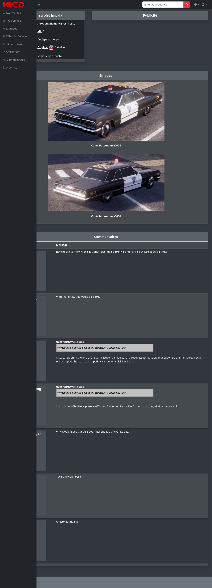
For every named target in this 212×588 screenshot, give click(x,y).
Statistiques (11, 52)
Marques (10, 28)
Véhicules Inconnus (16, 36)
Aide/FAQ (10, 67)
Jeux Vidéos (12, 21)
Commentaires (14, 60)
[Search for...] (163, 4)
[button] (197, 4)
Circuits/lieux (12, 44)
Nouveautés (12, 13)
